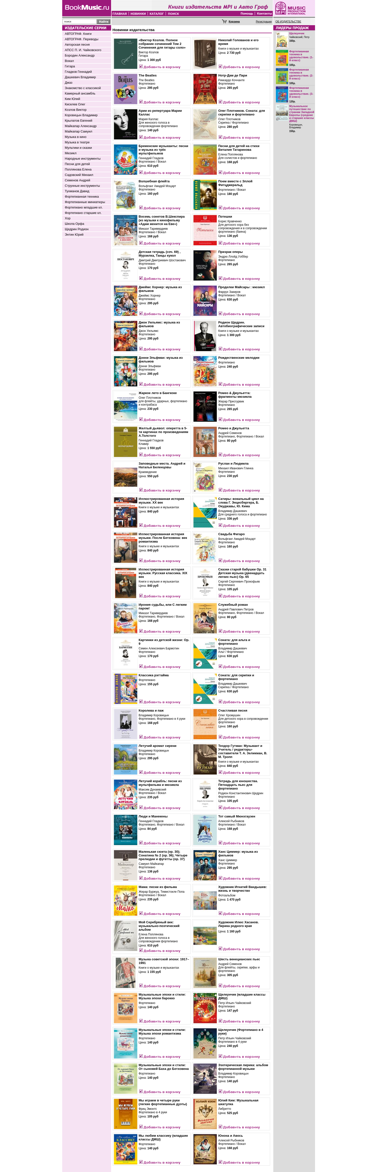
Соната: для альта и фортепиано (234, 641)
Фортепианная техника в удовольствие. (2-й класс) (301, 74)
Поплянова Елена (78, 169)
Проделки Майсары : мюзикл (241, 287)
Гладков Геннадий (78, 72)
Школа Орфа (74, 224)
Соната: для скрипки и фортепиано (236, 677)
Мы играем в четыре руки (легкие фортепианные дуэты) (163, 1102)
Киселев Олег (75, 104)
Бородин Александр (80, 55)
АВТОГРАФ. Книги (78, 34)
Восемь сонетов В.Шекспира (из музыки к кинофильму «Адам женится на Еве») (162, 220)
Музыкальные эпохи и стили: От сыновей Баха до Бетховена (164, 1067)
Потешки (225, 216)
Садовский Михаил (79, 175)
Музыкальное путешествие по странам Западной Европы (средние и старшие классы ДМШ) (301, 113)
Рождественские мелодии (238, 357)
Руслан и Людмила (233, 463)
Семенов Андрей (77, 180)
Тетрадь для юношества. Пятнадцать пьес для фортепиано (238, 784)
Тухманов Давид (77, 191)
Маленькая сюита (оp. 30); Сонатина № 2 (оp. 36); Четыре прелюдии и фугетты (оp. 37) (163, 855)
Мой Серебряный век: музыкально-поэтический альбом (159, 925)
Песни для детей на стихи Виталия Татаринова (238, 147)
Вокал (69, 61)
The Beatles (148, 75)
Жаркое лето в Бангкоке (158, 393)
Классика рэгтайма (154, 675)
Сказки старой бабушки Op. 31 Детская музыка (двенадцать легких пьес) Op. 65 (242, 573)
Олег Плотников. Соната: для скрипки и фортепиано (241, 112)
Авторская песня (77, 44)
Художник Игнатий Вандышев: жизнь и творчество (242, 888)
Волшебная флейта (154, 181)
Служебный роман (233, 604)
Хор (68, 218)
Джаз (69, 82)
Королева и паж (151, 710)
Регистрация (264, 21)
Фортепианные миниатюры (85, 202)
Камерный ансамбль (80, 93)
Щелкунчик (296, 33)
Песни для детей (77, 164)
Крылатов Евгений (78, 120)
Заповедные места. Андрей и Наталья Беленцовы (162, 465)
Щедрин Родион (77, 229)
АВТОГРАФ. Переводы (82, 39)
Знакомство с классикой (83, 88)
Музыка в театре (77, 142)
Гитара (70, 66)
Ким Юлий (72, 99)
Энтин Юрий (74, 234)
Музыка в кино (75, 137)
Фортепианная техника (82, 196)
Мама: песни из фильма (158, 887)
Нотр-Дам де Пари (232, 75)
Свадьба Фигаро (231, 534)
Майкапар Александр (81, 126)
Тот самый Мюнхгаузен (236, 816)
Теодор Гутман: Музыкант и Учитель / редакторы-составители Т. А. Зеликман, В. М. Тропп (242, 751)
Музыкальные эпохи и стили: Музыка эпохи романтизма (162, 1031)
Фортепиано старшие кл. (83, 213)
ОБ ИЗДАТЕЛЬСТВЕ (288, 21)
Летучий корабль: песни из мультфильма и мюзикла (160, 783)
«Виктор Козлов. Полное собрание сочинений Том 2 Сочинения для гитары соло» (162, 43)
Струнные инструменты (82, 186)
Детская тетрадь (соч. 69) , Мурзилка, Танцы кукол (160, 253)
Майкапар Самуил (78, 131)
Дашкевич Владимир (80, 77)
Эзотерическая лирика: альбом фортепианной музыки (243, 1067)
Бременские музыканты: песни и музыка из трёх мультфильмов (163, 149)
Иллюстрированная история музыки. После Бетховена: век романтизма (163, 537)
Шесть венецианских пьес (239, 959)
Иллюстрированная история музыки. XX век (161, 500)
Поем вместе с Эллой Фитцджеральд (235, 183)
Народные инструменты (83, 158)
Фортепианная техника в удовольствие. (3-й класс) (301, 92)
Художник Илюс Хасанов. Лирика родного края (238, 924)
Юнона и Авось (230, 1135)
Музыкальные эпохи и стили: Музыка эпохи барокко (162, 996)
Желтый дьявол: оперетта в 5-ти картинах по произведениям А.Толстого (163, 431)
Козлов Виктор (76, 110)
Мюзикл (71, 153)
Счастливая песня (232, 710)
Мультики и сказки (78, 148)
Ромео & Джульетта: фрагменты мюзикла (235, 394)
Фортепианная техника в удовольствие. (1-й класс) (301, 56)
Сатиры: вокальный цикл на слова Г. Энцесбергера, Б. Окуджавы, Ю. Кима (241, 502)
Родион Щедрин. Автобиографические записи (241, 324)
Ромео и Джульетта (233, 428)
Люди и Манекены (153, 816)
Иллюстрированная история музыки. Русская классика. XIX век (163, 573)
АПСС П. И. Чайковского (83, 50)
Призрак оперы (230, 252)
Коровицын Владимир (81, 115)
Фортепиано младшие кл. (84, 207)
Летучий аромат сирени (158, 746)
